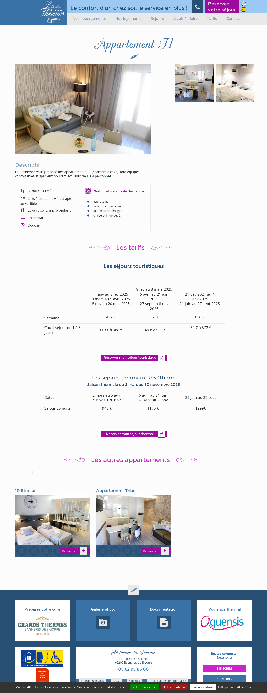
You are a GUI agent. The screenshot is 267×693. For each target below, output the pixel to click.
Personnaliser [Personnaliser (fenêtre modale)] (203, 687)
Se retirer (225, 679)
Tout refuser (174, 687)
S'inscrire (225, 668)
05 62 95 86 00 (133, 669)
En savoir (70, 551)
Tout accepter (144, 687)
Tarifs (212, 18)
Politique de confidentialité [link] (234, 687)
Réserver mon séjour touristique (134, 358)
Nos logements (128, 18)
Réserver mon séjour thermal (135, 434)
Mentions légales (92, 681)
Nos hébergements (89, 18)
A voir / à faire (185, 18)
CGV (116, 681)
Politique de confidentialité (168, 681)
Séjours (157, 18)
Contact (233, 18)
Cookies (134, 681)
